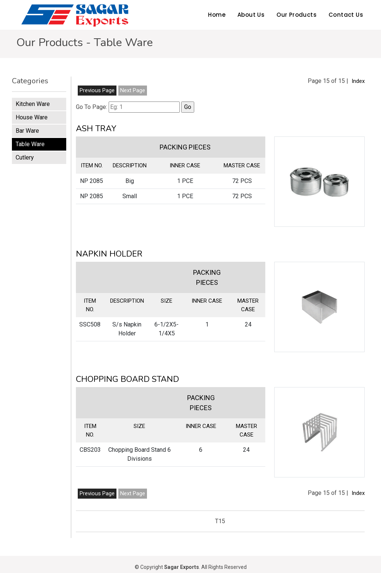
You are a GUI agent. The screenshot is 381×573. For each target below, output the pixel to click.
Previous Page (97, 90)
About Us (251, 15)
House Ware (32, 117)
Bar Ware (27, 130)
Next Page (132, 90)
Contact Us (346, 15)
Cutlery (25, 157)
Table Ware (30, 144)
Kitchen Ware (33, 103)
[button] (319, 181)
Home (216, 15)
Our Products (296, 15)
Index (358, 81)
